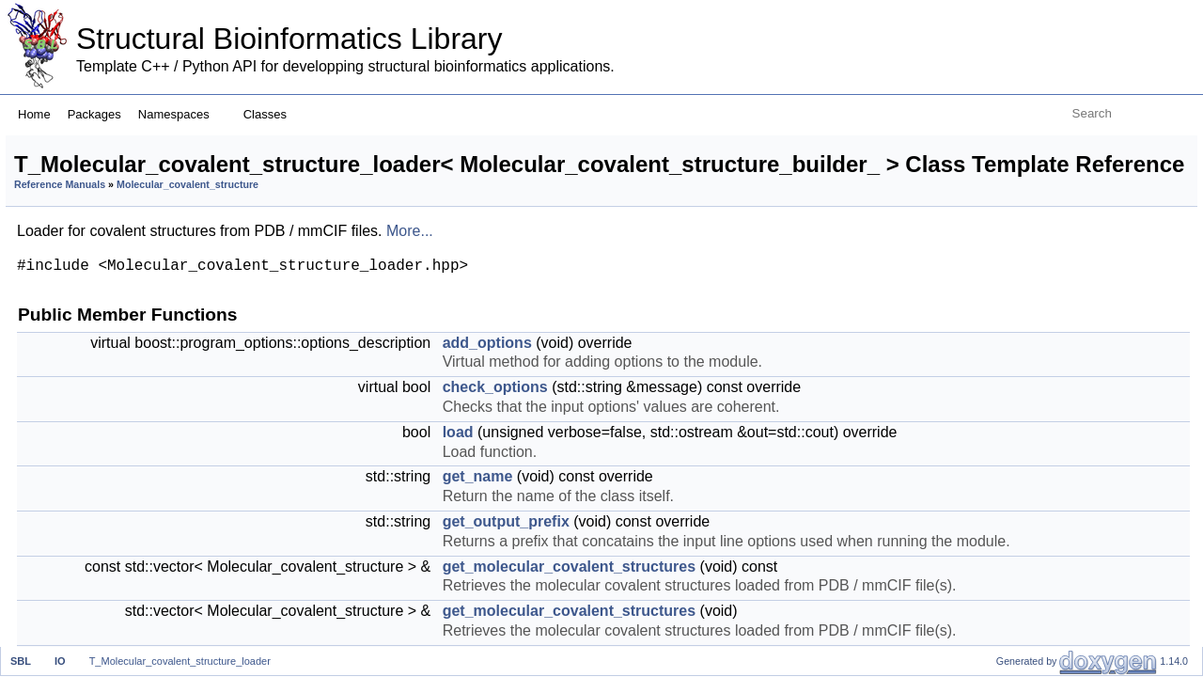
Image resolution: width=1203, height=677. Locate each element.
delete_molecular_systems (1082, 642)
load (693, 550)
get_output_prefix (1051, 249)
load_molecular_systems (1076, 621)
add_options (722, 401)
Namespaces (181, 114)
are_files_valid (1041, 311)
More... (644, 289)
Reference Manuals (294, 243)
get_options (1032, 559)
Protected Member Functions (1074, 580)
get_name (713, 614)
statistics (1022, 331)
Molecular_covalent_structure (422, 243)
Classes (272, 114)
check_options (730, 465)
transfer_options (1047, 435)
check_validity (1040, 497)
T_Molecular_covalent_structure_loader (180, 661)
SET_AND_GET (1047, 352)
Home (34, 114)
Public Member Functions (1063, 145)
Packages (94, 114)
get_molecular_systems (1072, 456)
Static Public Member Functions (1084, 538)
